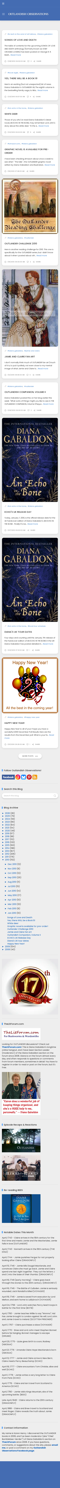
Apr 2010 (12, 899)
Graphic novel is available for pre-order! (27, 926)
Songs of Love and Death (20, 39)
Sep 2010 (12, 877)
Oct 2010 (12, 873)
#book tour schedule (37, 626)
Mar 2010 (12, 904)
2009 (7, 946)
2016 (7, 842)
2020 (7, 830)
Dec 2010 (12, 864)
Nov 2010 (12, 868)
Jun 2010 (12, 890)
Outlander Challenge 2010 (20, 243)
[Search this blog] (30, 795)
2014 (7, 848)
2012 (7, 853)
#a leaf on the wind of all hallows (22, 34)
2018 (7, 836)
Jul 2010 (12, 886)
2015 (7, 845)
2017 (7, 839)
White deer (10, 113)
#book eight (13, 73)
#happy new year (32, 717)
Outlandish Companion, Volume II (25, 392)
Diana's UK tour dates (18, 631)
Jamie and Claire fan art (19, 356)
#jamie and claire (32, 351)
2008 (8, 949)
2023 (7, 821)
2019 (7, 833)
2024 (8, 818)
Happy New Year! (14, 723)
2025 (7, 816)
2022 (7, 824)
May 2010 (12, 895)
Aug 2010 (12, 881)
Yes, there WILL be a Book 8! (21, 78)
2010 (7, 859)
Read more (16, 55)
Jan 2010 (12, 913)
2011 (7, 856)
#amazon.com (14, 143)
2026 (7, 813)
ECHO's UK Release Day (17, 512)
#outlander (29, 238)
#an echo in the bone (17, 108)
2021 (7, 827)
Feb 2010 (12, 908)
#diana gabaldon (45, 34)
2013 (7, 851)
